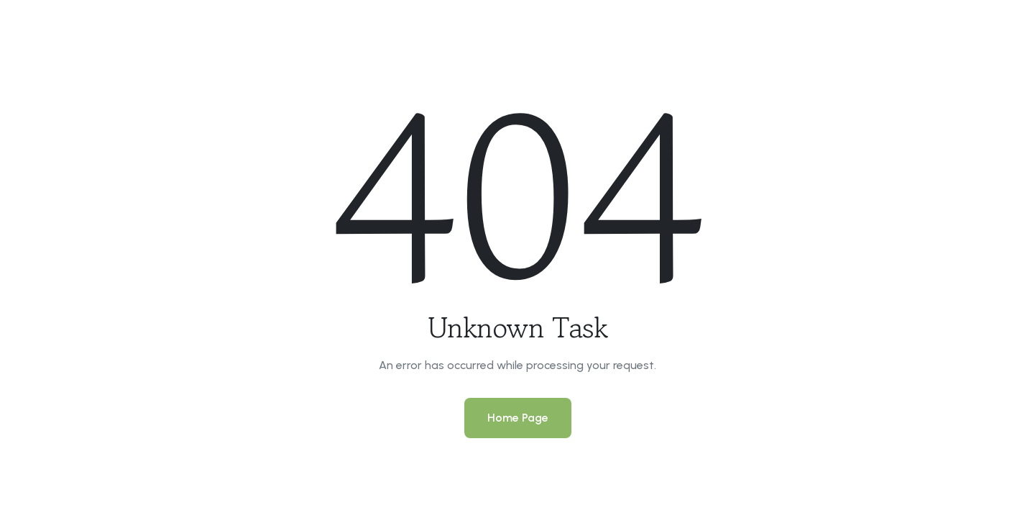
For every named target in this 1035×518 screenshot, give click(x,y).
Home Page (517, 417)
